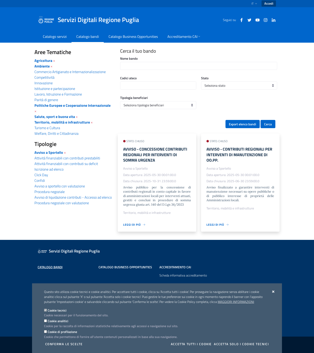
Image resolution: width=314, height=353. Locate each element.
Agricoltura (43, 60)
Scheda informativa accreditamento (183, 275)
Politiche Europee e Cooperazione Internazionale (72, 105)
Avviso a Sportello (48, 152)
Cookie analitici (58, 321)
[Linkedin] (272, 19)
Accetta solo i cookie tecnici (241, 344)
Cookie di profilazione (62, 331)
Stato (204, 78)
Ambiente (42, 66)
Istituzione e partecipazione (54, 88)
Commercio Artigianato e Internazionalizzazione (70, 71)
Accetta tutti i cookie (191, 344)
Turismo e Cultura (47, 128)
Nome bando (129, 58)
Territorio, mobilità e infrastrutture (62, 122)
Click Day (41, 175)
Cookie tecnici (57, 310)
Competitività (44, 77)
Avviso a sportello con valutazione (59, 186)
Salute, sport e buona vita (54, 116)
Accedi (268, 3)
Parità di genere (46, 100)
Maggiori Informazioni (236, 301)
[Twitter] (248, 19)
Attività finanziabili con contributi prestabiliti (67, 158)
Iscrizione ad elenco (48, 169)
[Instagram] (264, 19)
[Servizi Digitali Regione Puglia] (91, 20)
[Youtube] (256, 19)
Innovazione (43, 83)
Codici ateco (128, 78)
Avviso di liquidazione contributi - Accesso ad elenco (73, 197)
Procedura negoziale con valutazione (61, 203)
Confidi (39, 180)
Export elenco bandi (242, 124)
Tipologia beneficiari (134, 97)
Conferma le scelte (64, 344)
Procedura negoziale (49, 191)
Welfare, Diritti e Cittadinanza (56, 133)
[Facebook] (240, 19)
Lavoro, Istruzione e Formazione (58, 94)
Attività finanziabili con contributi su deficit (66, 163)
